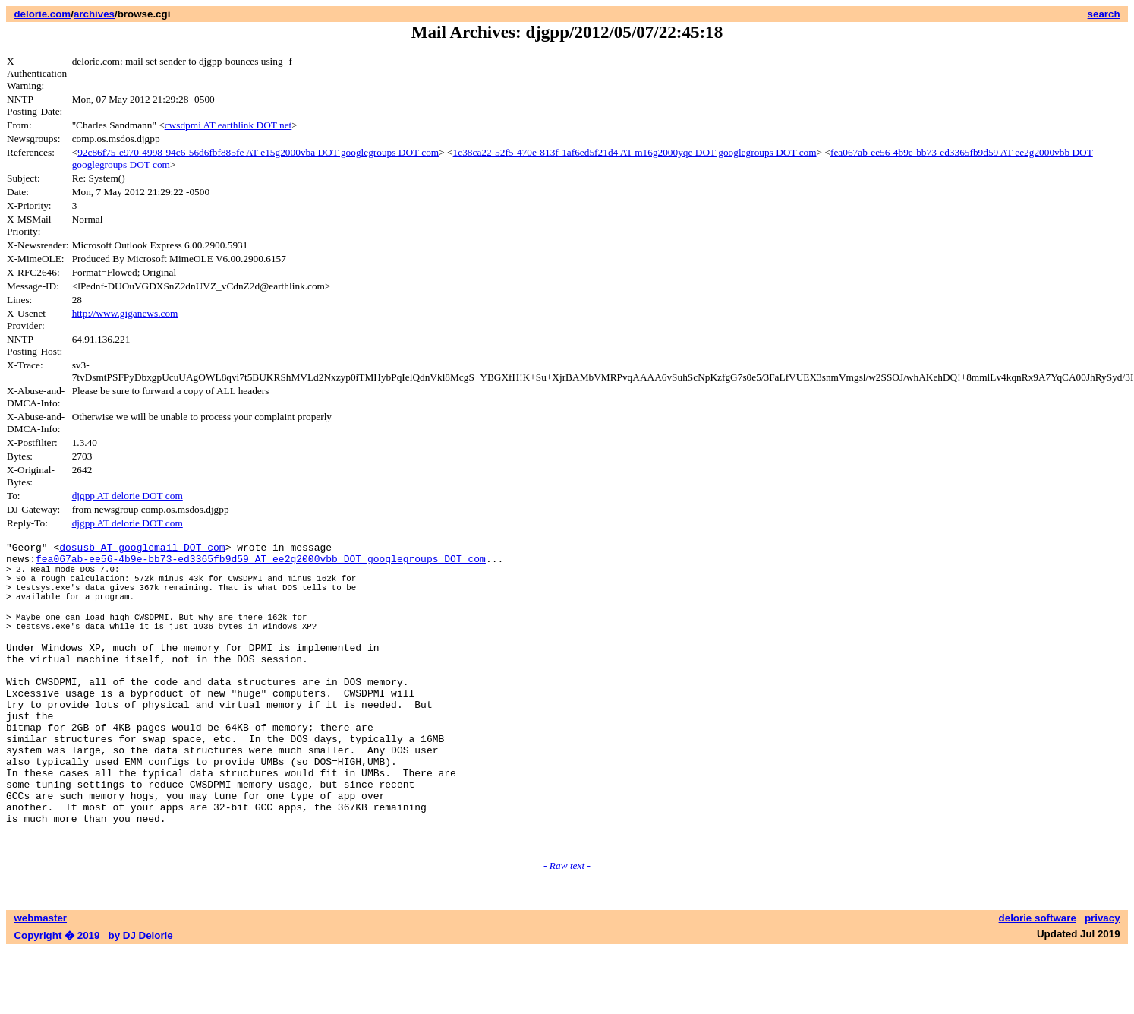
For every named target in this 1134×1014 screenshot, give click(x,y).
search (1104, 14)
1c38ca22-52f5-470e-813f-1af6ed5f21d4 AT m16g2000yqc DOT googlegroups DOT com (635, 152)
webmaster (40, 981)
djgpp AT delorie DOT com (127, 495)
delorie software (1037, 981)
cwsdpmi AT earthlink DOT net (228, 125)
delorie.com (42, 14)
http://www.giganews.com (125, 313)
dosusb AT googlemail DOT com (142, 549)
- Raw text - (567, 929)
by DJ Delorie (141, 999)
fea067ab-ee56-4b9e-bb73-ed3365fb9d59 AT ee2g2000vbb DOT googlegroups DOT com (261, 563)
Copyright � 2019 (56, 999)
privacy (1102, 981)
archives (94, 14)
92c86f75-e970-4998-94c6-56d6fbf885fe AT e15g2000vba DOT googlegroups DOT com (258, 152)
